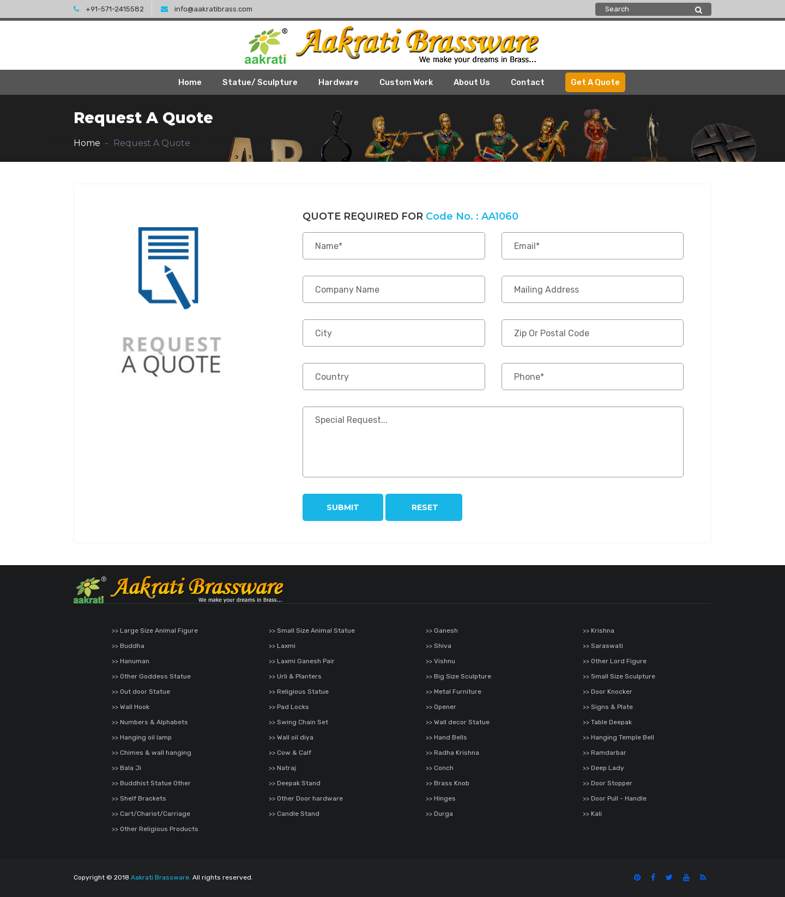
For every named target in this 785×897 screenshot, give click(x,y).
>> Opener (441, 707)
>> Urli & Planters (295, 676)
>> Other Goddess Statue (151, 676)
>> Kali (592, 813)
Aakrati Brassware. (161, 877)
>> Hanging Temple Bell (618, 737)
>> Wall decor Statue (458, 722)
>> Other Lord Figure (615, 661)
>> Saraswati (603, 646)
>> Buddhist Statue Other (151, 783)
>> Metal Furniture (453, 691)
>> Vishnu (440, 661)
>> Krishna (598, 630)
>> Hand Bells (446, 737)
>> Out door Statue (141, 691)
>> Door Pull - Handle (615, 798)
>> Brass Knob (447, 783)
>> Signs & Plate (608, 707)
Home (190, 82)
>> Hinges (441, 798)
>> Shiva (438, 646)
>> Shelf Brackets (139, 798)
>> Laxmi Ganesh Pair (302, 661)
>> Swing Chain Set (298, 722)
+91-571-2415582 (109, 9)
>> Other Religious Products (155, 829)
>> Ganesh (442, 630)
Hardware (338, 82)
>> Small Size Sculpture (619, 676)
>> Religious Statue (299, 691)
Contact (528, 82)
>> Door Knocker (607, 691)
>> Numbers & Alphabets (150, 722)
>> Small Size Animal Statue (312, 630)
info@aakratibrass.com (206, 9)
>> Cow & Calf (290, 752)
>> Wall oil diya (291, 737)
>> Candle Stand (294, 813)
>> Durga (439, 813)
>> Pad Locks (289, 707)
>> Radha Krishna (452, 752)
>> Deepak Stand (295, 783)
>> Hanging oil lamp (142, 737)
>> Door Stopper (607, 783)
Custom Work (406, 82)
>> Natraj (282, 768)
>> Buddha (128, 646)
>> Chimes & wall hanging (151, 752)
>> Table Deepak (607, 722)
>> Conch (440, 768)
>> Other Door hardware (306, 798)
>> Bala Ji (126, 768)
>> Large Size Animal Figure (155, 630)
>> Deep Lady (603, 768)
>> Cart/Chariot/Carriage (151, 813)
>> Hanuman (130, 661)
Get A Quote (595, 82)
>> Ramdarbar (604, 752)
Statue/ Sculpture (260, 82)
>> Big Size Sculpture (458, 676)
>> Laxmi (282, 646)
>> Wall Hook (130, 707)
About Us (472, 82)
